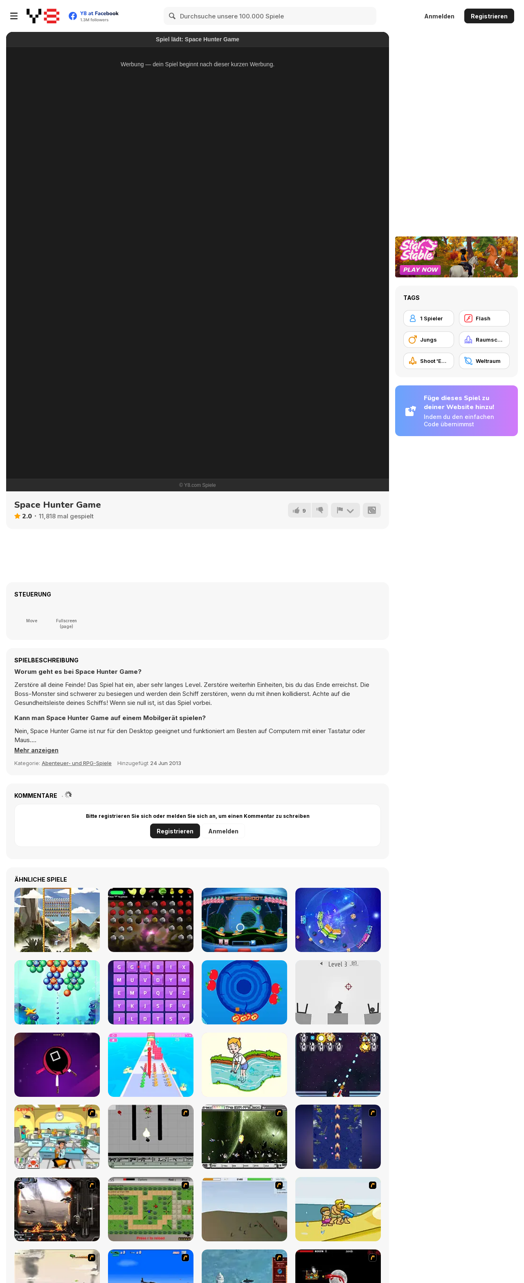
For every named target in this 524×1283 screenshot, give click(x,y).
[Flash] (484, 318)
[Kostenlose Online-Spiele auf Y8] (43, 16)
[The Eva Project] (244, 1137)
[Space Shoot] (244, 920)
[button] (37, 750)
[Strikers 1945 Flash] (338, 1137)
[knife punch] (244, 992)
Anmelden (439, 16)
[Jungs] (428, 339)
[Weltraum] (484, 361)
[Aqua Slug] (338, 1209)
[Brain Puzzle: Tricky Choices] (244, 1065)
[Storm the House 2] (244, 1209)
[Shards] (338, 920)
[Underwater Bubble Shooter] (57, 992)
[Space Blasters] (338, 1065)
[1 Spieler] (428, 318)
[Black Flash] (150, 1137)
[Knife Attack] (57, 1065)
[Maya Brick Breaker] (57, 920)
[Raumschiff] (484, 339)
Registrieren (489, 16)
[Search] (173, 16)
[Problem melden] (345, 510)
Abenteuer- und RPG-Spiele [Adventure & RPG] (77, 763)
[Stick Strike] (150, 1209)
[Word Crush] (150, 992)
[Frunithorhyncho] (150, 920)
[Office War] (57, 1137)
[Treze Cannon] (338, 992)
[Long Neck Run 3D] (150, 1065)
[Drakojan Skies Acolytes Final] (57, 1209)
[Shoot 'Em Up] (428, 361)
